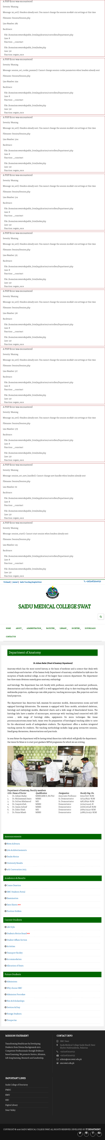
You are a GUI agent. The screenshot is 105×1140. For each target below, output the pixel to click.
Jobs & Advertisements (17, 850)
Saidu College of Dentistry (16, 1085)
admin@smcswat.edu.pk (71, 1059)
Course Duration (14, 885)
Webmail (6, 582)
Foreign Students (14, 1014)
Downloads (90, 628)
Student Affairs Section (17, 940)
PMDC (8, 1090)
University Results (15, 863)
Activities (11, 946)
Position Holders (14, 911)
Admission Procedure (16, 994)
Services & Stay (13, 1007)
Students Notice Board (18, 933)
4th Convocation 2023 (16, 869)
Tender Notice (13, 856)
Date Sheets (14, 905)
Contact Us (11, 637)
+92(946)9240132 (92, 581)
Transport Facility (15, 953)
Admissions (12, 981)
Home (8, 628)
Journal (15, 582)
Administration (34, 628)
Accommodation (14, 959)
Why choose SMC (14, 988)
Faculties (50, 628)
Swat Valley (10, 1110)
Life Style (11, 927)
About (18, 628)
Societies (76, 628)
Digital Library (11, 1105)
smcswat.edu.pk (67, 1063)
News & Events (13, 844)
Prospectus (12, 1020)
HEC (7, 1100)
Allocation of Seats (15, 965)
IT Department (93, 1129)
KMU (7, 1095)
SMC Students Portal (16, 892)
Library (63, 628)
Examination (12, 898)
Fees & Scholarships (15, 1001)
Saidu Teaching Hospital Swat (31, 582)
